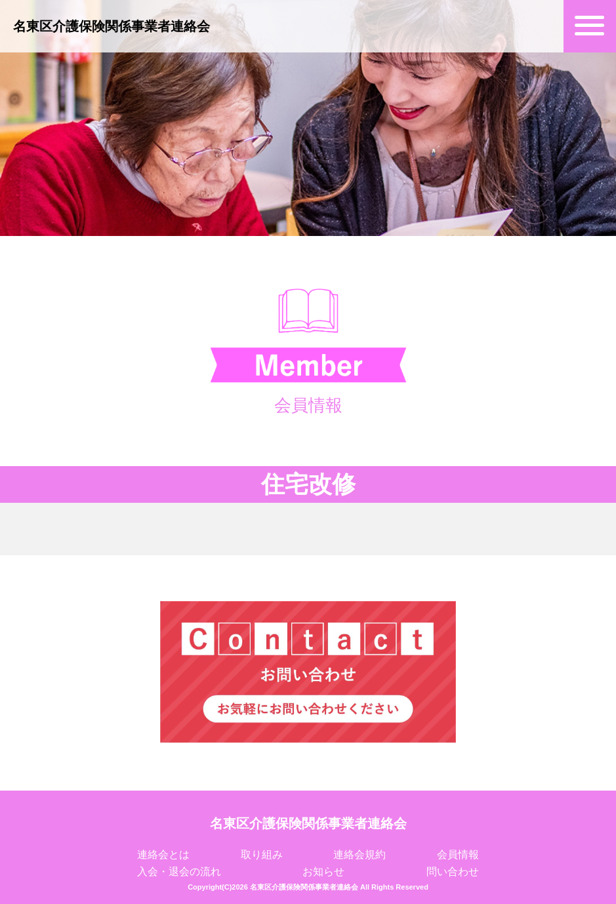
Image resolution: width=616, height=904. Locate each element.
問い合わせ (452, 871)
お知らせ (323, 871)
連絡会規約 (359, 854)
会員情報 (458, 854)
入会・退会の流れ (179, 871)
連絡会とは (163, 854)
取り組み (262, 854)
